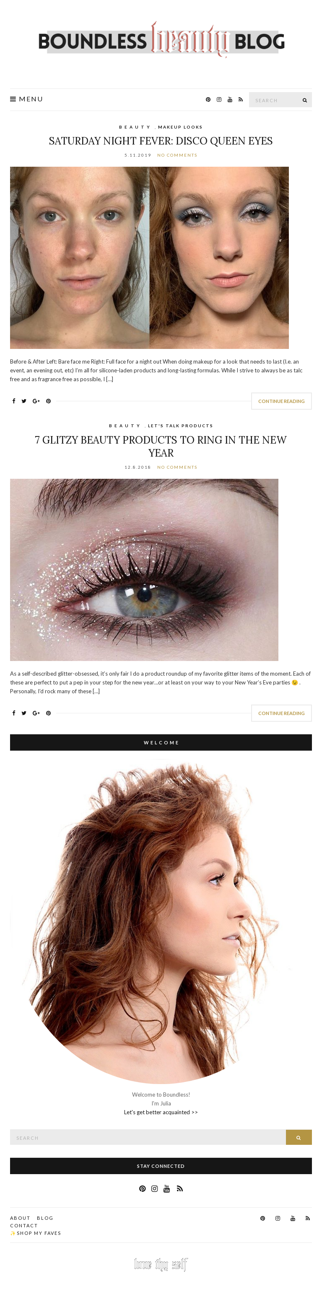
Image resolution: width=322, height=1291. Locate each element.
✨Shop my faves (35, 1233)
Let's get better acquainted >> (161, 1112)
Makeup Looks (180, 126)
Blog (45, 1218)
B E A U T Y (135, 126)
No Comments (177, 155)
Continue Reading (281, 401)
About (20, 1218)
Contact (24, 1225)
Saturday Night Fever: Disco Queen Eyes (161, 140)
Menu (26, 99)
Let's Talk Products (180, 425)
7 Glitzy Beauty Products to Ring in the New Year (161, 447)
